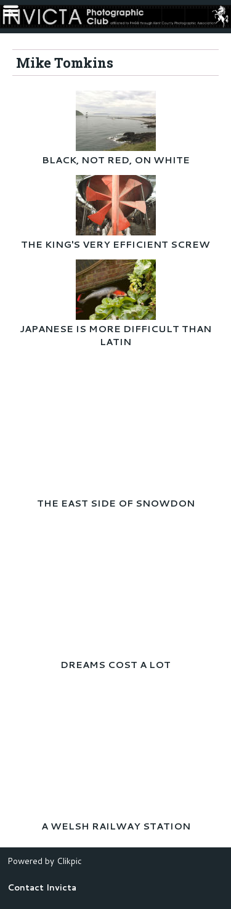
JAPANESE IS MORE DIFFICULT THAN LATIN (115, 335)
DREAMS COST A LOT (115, 664)
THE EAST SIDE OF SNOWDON (116, 503)
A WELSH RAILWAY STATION (115, 826)
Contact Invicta (41, 887)
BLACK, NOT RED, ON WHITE (116, 159)
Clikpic (69, 860)
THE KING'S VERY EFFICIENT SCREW (115, 244)
